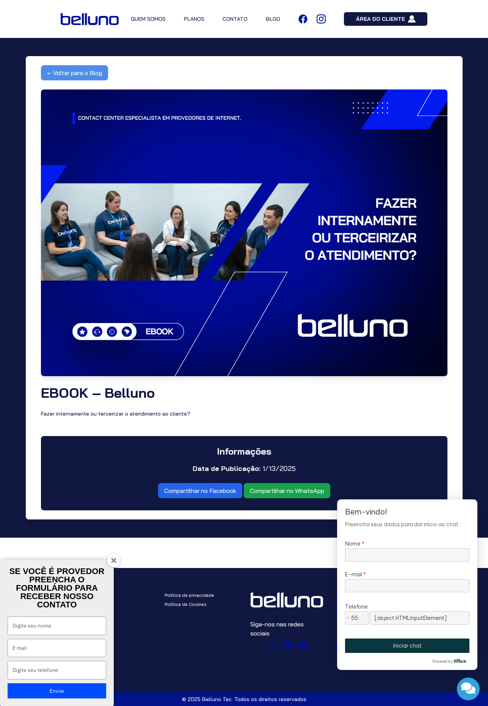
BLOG (273, 19)
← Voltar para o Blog (74, 73)
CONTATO (235, 19)
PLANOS (194, 19)
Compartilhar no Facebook (200, 490)
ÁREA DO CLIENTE (386, 19)
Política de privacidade (189, 595)
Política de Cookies (186, 604)
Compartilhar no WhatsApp (287, 490)
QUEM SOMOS (148, 19)
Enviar (57, 690)
